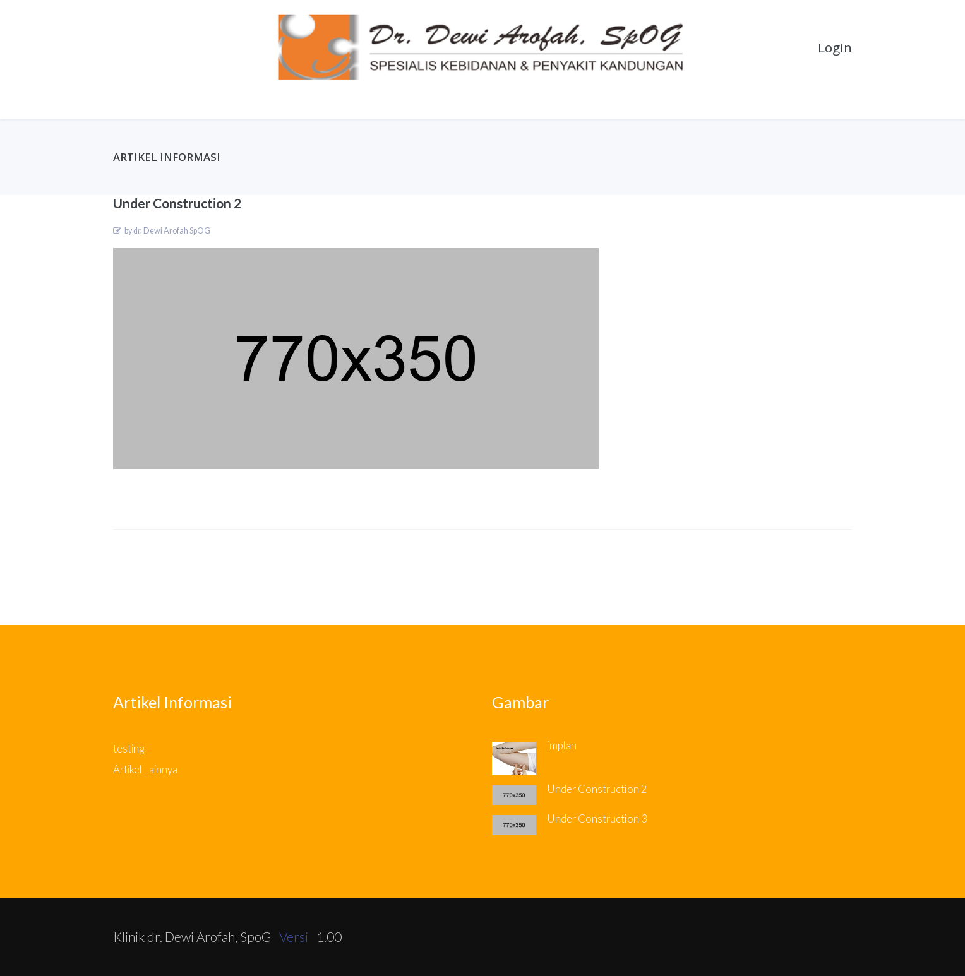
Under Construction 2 (597, 789)
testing (128, 748)
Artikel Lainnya (145, 769)
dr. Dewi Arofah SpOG (171, 230)
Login (835, 47)
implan (562, 745)
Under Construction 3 (597, 818)
